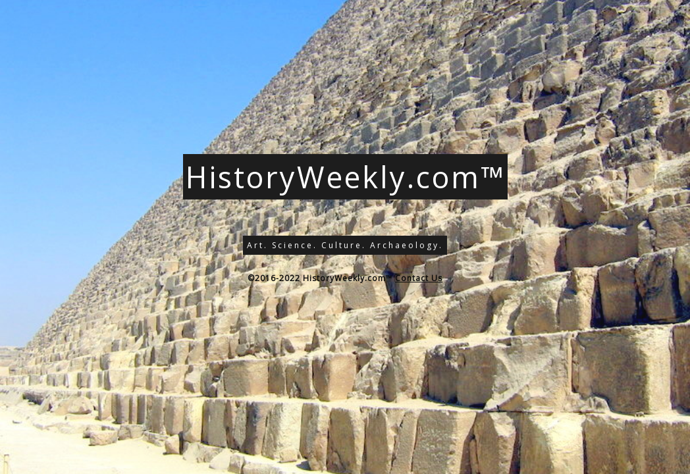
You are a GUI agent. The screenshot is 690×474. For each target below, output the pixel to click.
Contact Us (418, 278)
